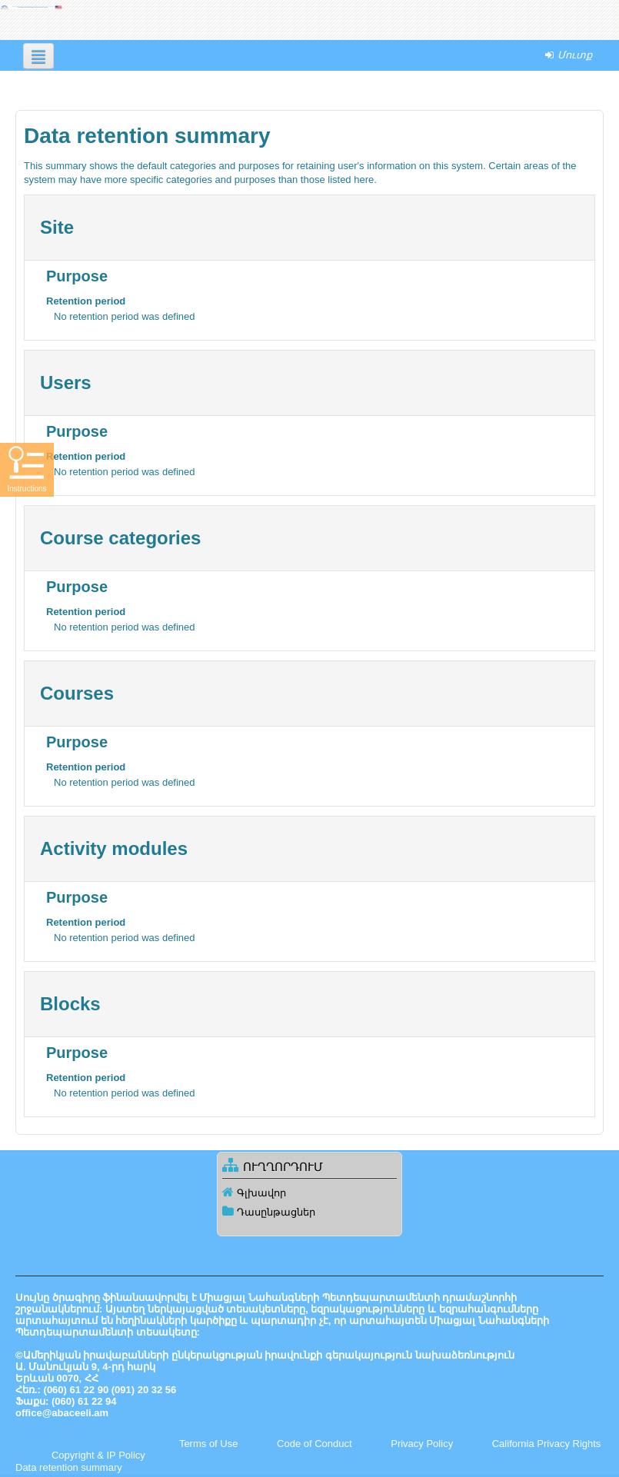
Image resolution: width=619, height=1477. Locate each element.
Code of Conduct (314, 1443)
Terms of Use (208, 1443)
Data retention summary (68, 1467)
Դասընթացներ (276, 1212)
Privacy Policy (422, 1443)
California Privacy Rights (546, 1443)
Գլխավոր (261, 1193)
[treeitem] (309, 1192)
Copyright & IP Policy (98, 1455)
